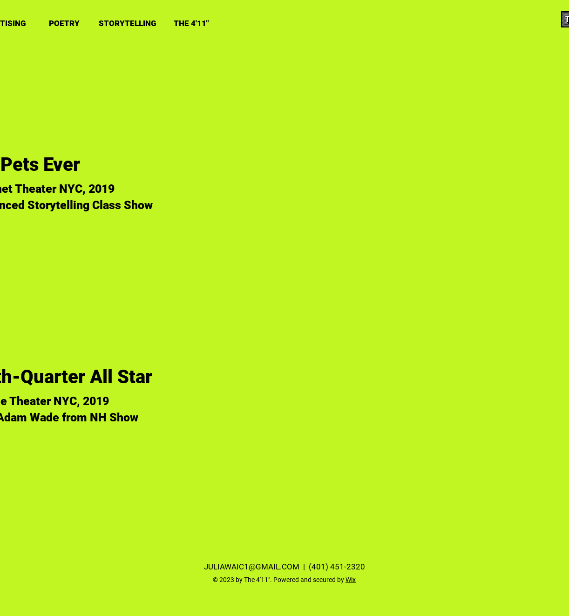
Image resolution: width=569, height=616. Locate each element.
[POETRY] (64, 23)
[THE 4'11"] (191, 23)
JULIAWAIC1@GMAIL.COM (251, 566)
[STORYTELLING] (127, 23)
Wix (350, 579)
